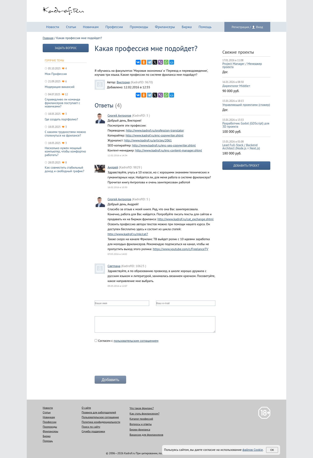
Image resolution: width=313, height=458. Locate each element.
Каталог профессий (141, 419)
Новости (52, 27)
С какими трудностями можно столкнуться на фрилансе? (65, 133)
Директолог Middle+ (236, 85)
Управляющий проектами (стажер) (246, 104)
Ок (272, 449)
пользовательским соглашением (136, 341)
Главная (48, 38)
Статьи (71, 27)
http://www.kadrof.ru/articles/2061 (148, 140)
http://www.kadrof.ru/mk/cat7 (128, 234)
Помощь (205, 27)
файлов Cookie (252, 450)
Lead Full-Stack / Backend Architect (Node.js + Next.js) (241, 146)
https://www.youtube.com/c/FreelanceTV (180, 249)
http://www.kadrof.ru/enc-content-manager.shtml (168, 150)
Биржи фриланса (140, 429)
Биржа (187, 27)
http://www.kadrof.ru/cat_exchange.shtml (185, 219)
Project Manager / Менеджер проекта (242, 65)
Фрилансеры (165, 27)
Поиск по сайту (91, 427)
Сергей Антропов (119, 115)
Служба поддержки (93, 431)
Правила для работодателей (99, 412)
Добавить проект (246, 165)
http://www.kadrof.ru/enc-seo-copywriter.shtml (164, 145)
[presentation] (125, 361)
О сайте (86, 408)
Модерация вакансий (59, 87)
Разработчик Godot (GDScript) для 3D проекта (245, 125)
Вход (259, 27)
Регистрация (240, 27)
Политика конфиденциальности (101, 422)
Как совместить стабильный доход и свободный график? (64, 169)
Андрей (113, 167)
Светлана (114, 266)
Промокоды (139, 27)
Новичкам (91, 27)
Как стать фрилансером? (144, 413)
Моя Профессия (56, 74)
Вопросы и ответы (141, 424)
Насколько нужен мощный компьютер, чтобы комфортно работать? (65, 151)
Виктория (123, 82)
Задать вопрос (66, 48)
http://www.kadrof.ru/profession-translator (155, 130)
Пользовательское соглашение (100, 417)
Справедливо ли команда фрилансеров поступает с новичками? (62, 103)
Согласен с (126, 341)
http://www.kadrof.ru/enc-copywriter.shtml (154, 135)
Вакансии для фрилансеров (146, 434)
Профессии (114, 27)
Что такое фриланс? (142, 408)
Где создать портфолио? (61, 119)
